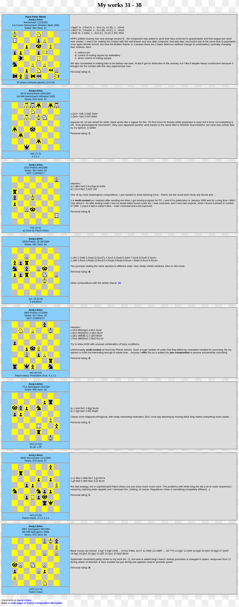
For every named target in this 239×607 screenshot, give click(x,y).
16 (119, 283)
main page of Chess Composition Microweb (36, 603)
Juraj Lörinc (24, 600)
